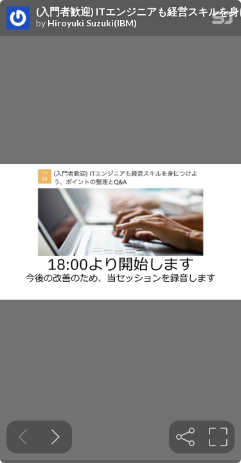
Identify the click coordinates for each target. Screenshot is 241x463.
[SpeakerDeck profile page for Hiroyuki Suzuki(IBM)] (18, 18)
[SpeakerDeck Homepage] (222, 20)
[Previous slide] (22, 436)
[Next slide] (55, 436)
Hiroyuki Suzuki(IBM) (92, 23)
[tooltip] (185, 436)
